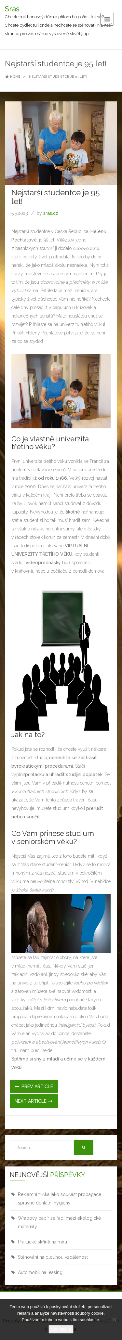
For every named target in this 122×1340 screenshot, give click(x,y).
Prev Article (34, 1086)
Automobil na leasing (40, 1272)
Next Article (33, 1101)
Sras (12, 9)
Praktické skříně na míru (42, 1241)
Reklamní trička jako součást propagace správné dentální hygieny (59, 1198)
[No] (114, 1319)
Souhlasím (61, 1329)
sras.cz (50, 213)
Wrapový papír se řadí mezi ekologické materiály (59, 1222)
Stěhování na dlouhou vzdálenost (53, 1257)
